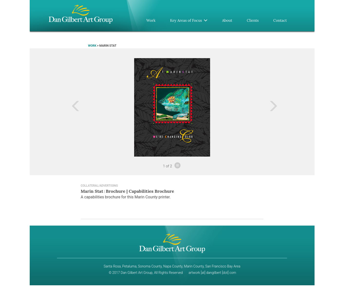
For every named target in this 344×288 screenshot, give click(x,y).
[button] (58, 107)
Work (151, 20)
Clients (253, 20)
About (227, 20)
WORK (92, 45)
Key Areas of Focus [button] (188, 20)
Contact (280, 20)
